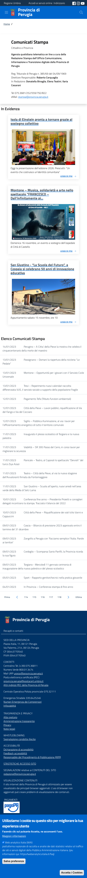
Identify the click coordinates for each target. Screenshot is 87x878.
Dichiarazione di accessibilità (18, 749)
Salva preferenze (14, 868)
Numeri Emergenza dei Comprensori (23, 702)
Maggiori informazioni (14, 843)
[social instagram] (78, 3)
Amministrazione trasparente (19, 721)
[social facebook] (74, 3)
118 (59, 597)
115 (34, 597)
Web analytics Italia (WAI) (18, 849)
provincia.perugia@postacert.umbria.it (24, 681)
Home (7, 24)
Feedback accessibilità (15, 753)
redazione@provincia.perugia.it (20, 774)
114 (26, 597)
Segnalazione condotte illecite (20, 739)
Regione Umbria (12, 3)
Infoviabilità (10, 706)
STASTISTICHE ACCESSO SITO (20, 764)
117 (51, 597)
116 (43, 597)
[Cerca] (81, 12)
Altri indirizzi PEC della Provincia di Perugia (26, 685)
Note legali (9, 729)
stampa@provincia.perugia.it (33, 97)
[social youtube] (82, 3)
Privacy (7, 725)
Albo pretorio (10, 717)
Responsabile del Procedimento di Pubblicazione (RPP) (32, 757)
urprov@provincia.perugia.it (28, 673)
